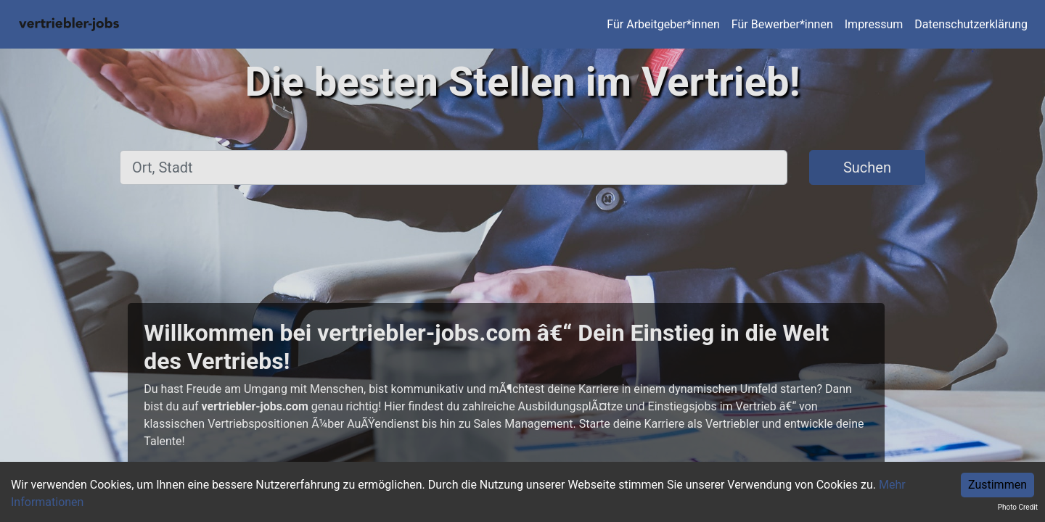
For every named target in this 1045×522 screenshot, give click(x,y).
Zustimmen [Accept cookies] (997, 485)
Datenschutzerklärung (971, 24)
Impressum (874, 24)
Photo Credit (1018, 507)
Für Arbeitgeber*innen (663, 24)
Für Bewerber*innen (782, 24)
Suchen (867, 167)
